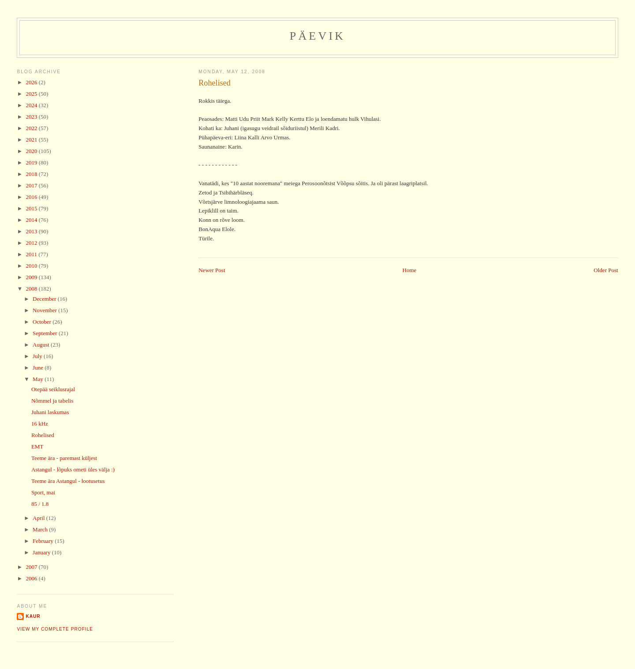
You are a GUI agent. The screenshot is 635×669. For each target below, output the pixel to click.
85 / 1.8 (40, 504)
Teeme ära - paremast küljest (64, 458)
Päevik (318, 36)
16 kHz (39, 423)
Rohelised (214, 82)
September (46, 333)
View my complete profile (55, 629)
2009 (32, 277)
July (38, 356)
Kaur (33, 616)
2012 (32, 242)
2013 (32, 231)
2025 (32, 93)
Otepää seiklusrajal (53, 389)
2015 (32, 208)
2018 (32, 174)
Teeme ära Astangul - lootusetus (68, 481)
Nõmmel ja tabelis (52, 400)
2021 (32, 139)
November (45, 310)
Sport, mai (43, 492)
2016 (32, 197)
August (42, 344)
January (42, 552)
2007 (32, 567)
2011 (32, 254)
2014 (32, 220)
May (39, 379)
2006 (32, 578)
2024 (32, 105)
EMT (37, 446)
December (45, 298)
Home (410, 270)
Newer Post (211, 270)
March (41, 529)
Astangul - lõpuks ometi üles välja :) (73, 469)
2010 (32, 265)
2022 (32, 128)
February (44, 541)
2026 (32, 82)
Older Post (606, 270)
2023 (32, 116)
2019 (32, 162)
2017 (32, 185)
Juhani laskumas (50, 412)
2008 (32, 288)
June (39, 367)
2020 (32, 151)
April (39, 518)
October (42, 321)
